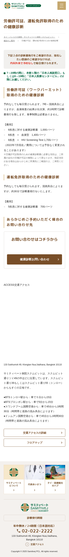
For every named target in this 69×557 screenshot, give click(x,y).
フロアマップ (34, 442)
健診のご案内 (9, 41)
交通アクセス (37, 544)
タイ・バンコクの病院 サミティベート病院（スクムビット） (29, 37)
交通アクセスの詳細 (34, 432)
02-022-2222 (37, 531)
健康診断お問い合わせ (34, 259)
